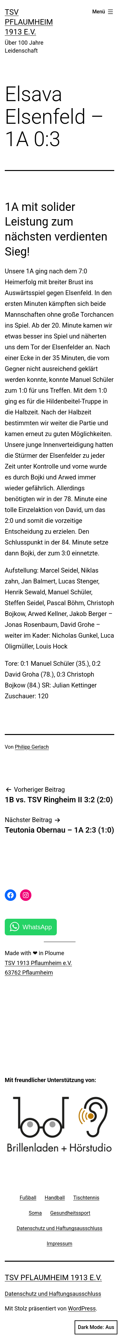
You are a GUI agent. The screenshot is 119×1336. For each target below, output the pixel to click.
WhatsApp (37, 927)
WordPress (82, 1308)
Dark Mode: (96, 1327)
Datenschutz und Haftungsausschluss (53, 1293)
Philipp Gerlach (32, 747)
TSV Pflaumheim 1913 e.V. (29, 22)
